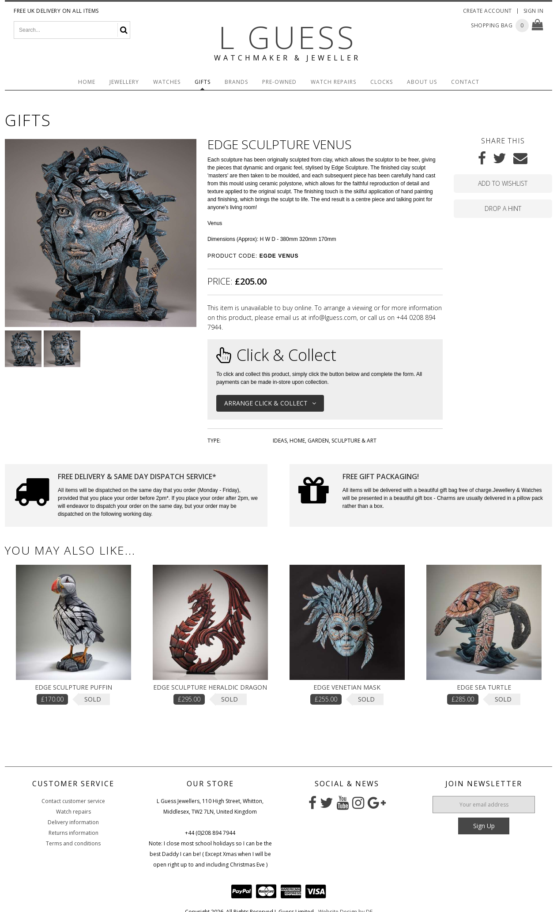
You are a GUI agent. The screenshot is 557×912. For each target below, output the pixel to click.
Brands (236, 82)
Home (86, 82)
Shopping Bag (491, 25)
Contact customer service (73, 801)
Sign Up (484, 826)
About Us (422, 82)
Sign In (533, 11)
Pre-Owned (279, 82)
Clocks (381, 82)
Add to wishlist (502, 183)
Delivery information (73, 822)
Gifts (203, 82)
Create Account (487, 11)
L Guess (287, 37)
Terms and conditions (73, 843)
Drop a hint (503, 208)
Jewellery (124, 82)
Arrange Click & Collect (270, 403)
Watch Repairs (333, 82)
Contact (465, 82)
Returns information (73, 833)
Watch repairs (73, 811)
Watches (167, 82)
